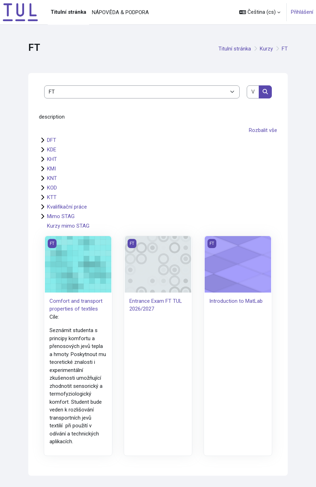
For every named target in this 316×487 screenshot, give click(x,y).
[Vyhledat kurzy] (253, 91)
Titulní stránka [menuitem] (68, 12)
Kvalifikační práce (67, 207)
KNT (52, 178)
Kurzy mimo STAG (68, 226)
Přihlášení (302, 12)
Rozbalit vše (263, 130)
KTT (52, 197)
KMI (51, 169)
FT (285, 49)
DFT (51, 140)
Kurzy (266, 49)
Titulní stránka (234, 49)
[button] (260, 12)
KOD (52, 188)
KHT (52, 159)
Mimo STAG (61, 216)
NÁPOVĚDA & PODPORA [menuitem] (120, 12)
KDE (51, 149)
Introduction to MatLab (236, 301)
